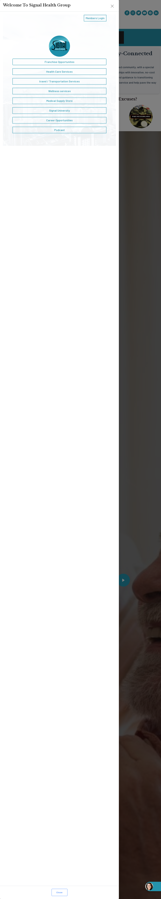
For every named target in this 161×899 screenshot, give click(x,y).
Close (59, 892)
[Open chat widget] (153, 886)
